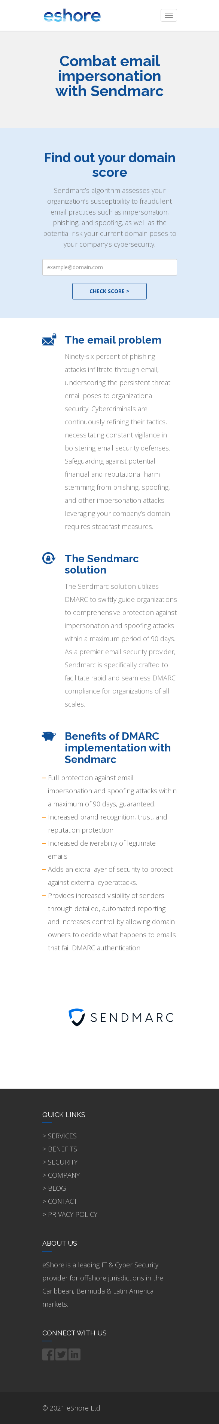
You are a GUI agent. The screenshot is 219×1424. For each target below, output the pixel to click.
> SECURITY (59, 1161)
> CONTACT (59, 1201)
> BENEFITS (59, 1148)
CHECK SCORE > (109, 291)
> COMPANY (61, 1175)
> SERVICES (59, 1135)
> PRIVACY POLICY (69, 1214)
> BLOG (54, 1188)
